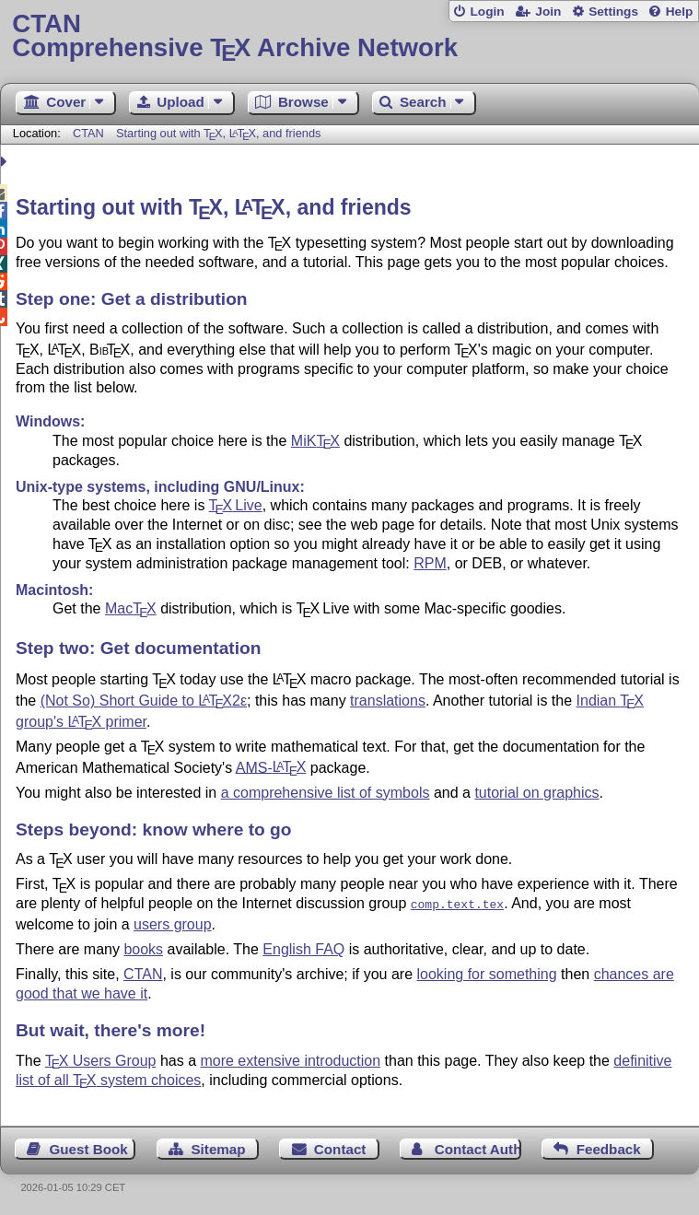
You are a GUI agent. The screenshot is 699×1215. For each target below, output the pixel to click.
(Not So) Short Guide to (144, 700)
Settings (613, 11)
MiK (315, 441)
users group (173, 922)
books (143, 947)
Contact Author (478, 1147)
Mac (131, 608)
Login (487, 11)
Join (548, 11)
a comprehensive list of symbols (325, 792)
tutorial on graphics (536, 792)
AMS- (271, 767)
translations (387, 700)
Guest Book (89, 1147)
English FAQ (303, 947)
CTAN (88, 133)
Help (679, 11)
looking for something (487, 972)
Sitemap (218, 1147)
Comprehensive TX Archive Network (349, 36)
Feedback (609, 1147)
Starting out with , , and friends (218, 133)
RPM (430, 563)
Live (235, 505)
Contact (340, 1147)
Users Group (101, 1059)
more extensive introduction (290, 1059)
